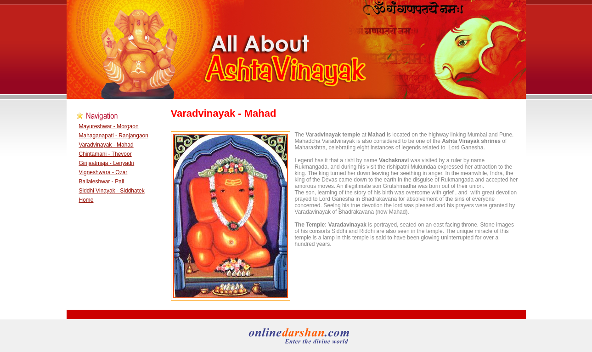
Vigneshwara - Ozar (103, 172)
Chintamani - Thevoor (105, 154)
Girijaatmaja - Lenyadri (107, 163)
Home (86, 200)
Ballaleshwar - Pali (101, 181)
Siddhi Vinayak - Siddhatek (112, 190)
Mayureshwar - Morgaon (109, 126)
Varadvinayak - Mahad (106, 145)
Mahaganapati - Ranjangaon (113, 135)
